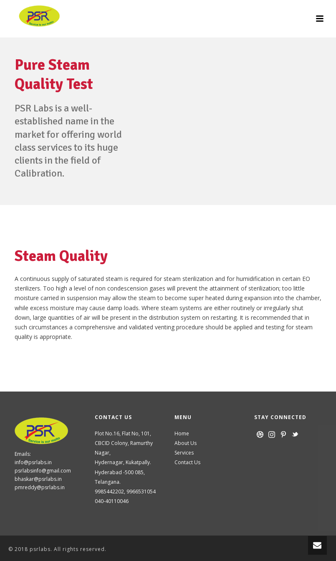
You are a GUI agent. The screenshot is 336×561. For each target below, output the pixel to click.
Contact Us (187, 462)
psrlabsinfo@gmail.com (43, 470)
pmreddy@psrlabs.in (40, 487)
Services (184, 452)
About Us (185, 443)
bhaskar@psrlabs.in (38, 479)
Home (181, 433)
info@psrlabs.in (33, 462)
